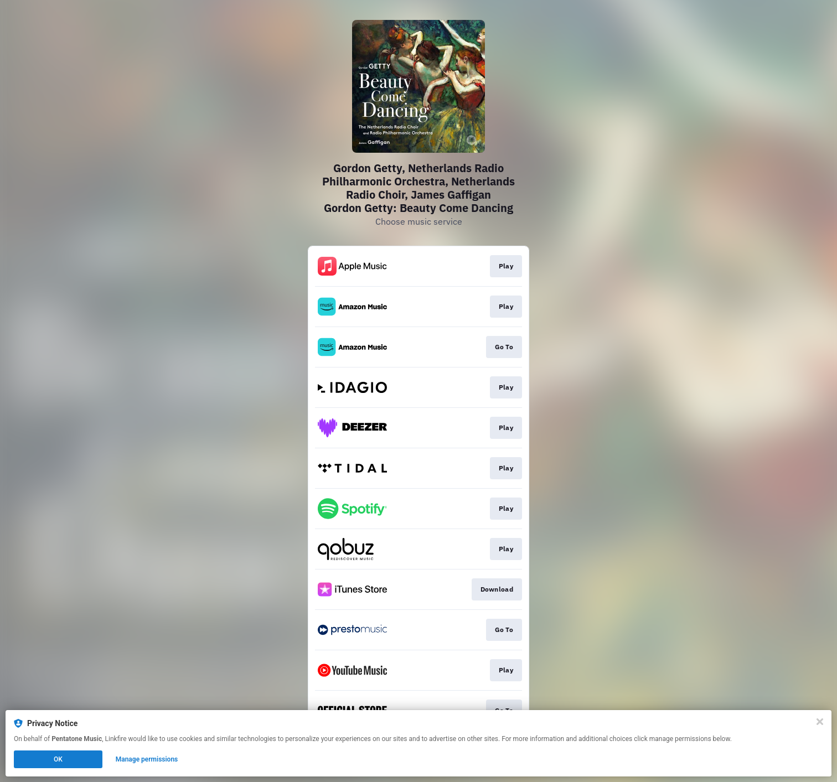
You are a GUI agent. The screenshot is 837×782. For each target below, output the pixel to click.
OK (58, 759)
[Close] (820, 722)
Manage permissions (147, 759)
